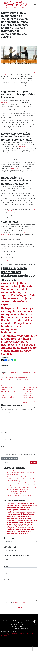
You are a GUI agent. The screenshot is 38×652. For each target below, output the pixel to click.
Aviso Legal (4, 633)
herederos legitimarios (25, 146)
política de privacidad (20, 602)
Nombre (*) (20, 561)
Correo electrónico (7, 439)
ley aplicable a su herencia (17, 168)
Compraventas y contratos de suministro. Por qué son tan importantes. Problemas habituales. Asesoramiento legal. (21, 489)
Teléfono (20, 568)
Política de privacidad (17, 633)
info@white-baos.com (13, 261)
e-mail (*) (20, 574)
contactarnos (5, 238)
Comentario (5, 413)
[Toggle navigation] (34, 4)
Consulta (20, 590)
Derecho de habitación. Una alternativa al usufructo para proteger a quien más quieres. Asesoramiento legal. (21, 472)
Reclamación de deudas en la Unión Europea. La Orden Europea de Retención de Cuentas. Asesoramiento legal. (22, 478)
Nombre (4, 432)
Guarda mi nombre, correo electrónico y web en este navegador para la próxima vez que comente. (19, 453)
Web (2, 446)
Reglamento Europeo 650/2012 (11, 102)
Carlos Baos (25, 43)
